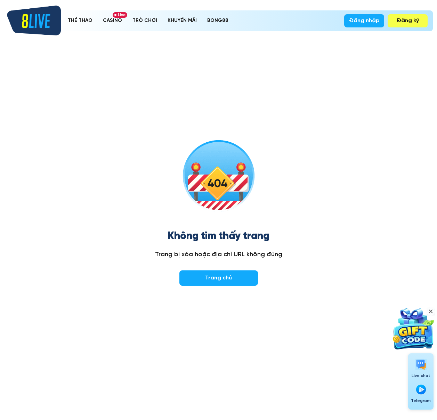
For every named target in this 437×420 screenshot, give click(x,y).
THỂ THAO (80, 20)
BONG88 (217, 20)
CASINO (112, 20)
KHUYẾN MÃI (182, 20)
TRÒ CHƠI (144, 20)
